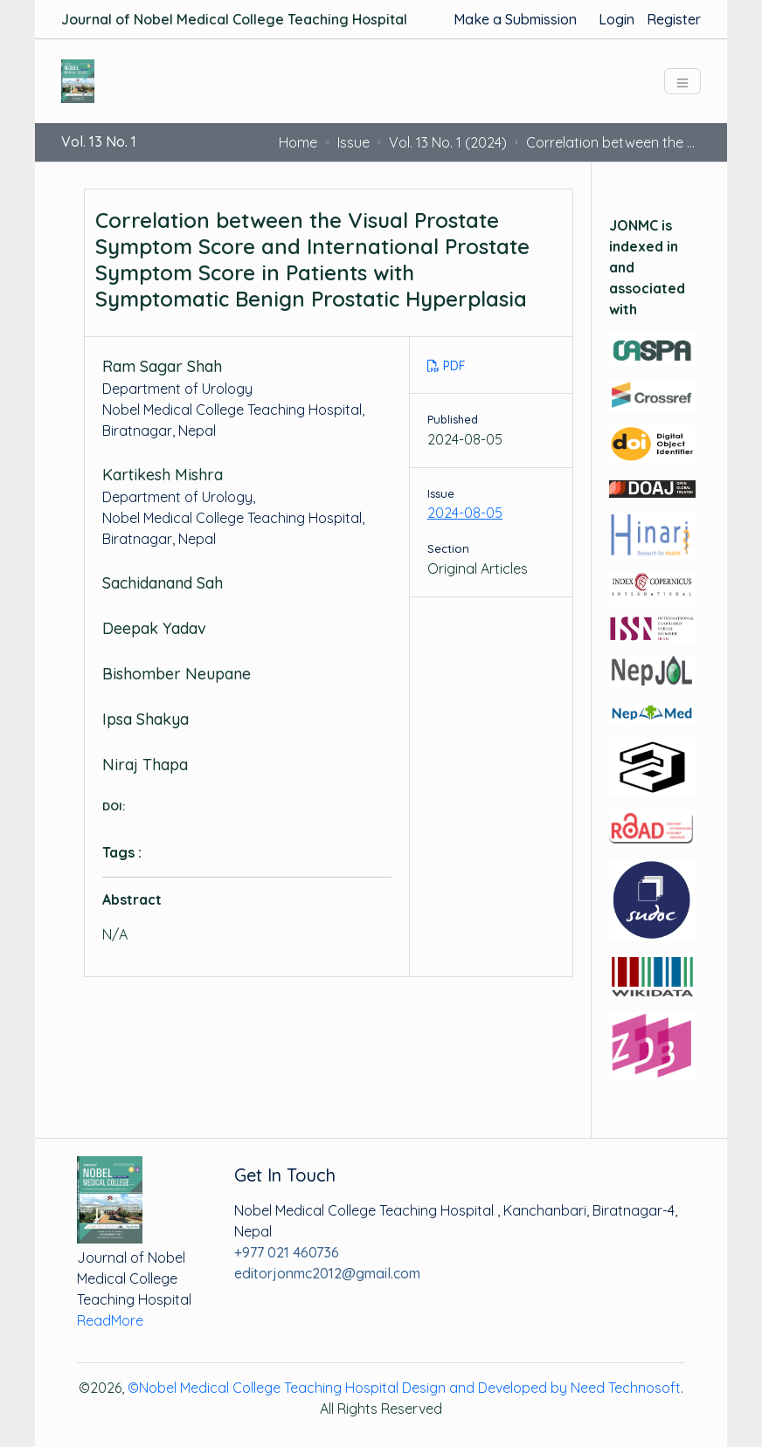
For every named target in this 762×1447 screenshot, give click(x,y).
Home (298, 142)
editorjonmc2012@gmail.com (327, 1273)
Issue (353, 142)
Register (674, 19)
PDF (446, 366)
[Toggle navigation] (682, 81)
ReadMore (110, 1320)
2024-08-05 (464, 512)
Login (616, 19)
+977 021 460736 (286, 1252)
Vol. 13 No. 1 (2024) (448, 142)
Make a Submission (515, 19)
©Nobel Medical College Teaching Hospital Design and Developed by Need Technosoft (404, 1387)
